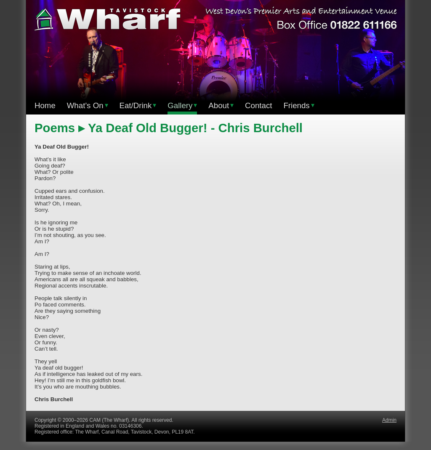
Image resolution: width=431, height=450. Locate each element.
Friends (298, 105)
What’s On (87, 105)
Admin (389, 420)
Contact (258, 105)
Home (45, 105)
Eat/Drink (138, 105)
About (221, 105)
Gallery (182, 105)
